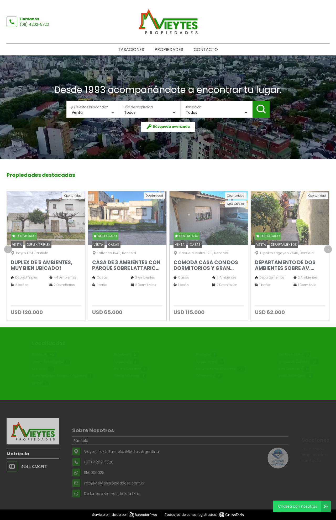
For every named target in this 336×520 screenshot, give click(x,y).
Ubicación (193, 107)
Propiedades (169, 50)
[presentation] (8, 266)
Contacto (206, 50)
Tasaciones (131, 50)
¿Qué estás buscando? (89, 107)
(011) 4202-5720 (34, 24)
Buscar (261, 109)
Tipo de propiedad (138, 107)
